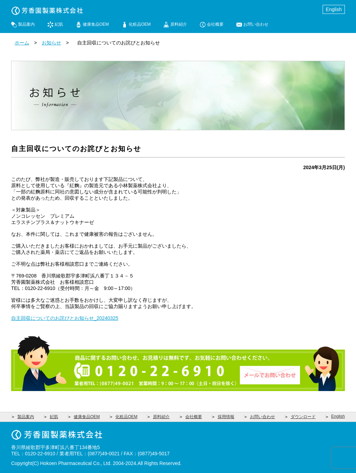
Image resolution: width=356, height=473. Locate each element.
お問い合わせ (255, 24)
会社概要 (215, 24)
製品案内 (26, 24)
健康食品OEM (96, 24)
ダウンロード (303, 416)
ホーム (22, 42)
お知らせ (51, 42)
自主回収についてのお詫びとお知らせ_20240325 (64, 318)
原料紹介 (178, 24)
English (334, 9)
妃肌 (59, 24)
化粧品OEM (140, 24)
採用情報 (226, 416)
